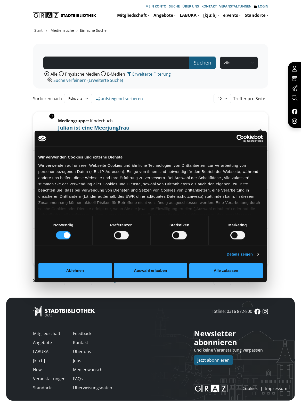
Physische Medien (82, 74)
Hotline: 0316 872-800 (231, 311)
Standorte (255, 15)
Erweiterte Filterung (149, 74)
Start (38, 30)
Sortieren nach (47, 98)
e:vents (230, 15)
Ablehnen (75, 270)
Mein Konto (155, 6)
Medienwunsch (87, 369)
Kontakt (209, 6)
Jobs (77, 360)
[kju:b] (209, 15)
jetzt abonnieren (213, 360)
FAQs (78, 379)
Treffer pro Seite (249, 98)
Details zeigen (240, 254)
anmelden (233, 388)
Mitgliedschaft (132, 15)
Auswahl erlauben (150, 270)
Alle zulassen (226, 270)
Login (261, 6)
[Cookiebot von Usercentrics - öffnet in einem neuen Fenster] (240, 138)
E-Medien (116, 74)
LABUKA (188, 15)
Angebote (163, 15)
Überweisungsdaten (89, 388)
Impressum (276, 388)
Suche (174, 6)
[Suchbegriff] (116, 63)
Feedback (82, 333)
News (38, 369)
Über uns (190, 6)
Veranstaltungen (235, 6)
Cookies (250, 388)
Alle (54, 74)
